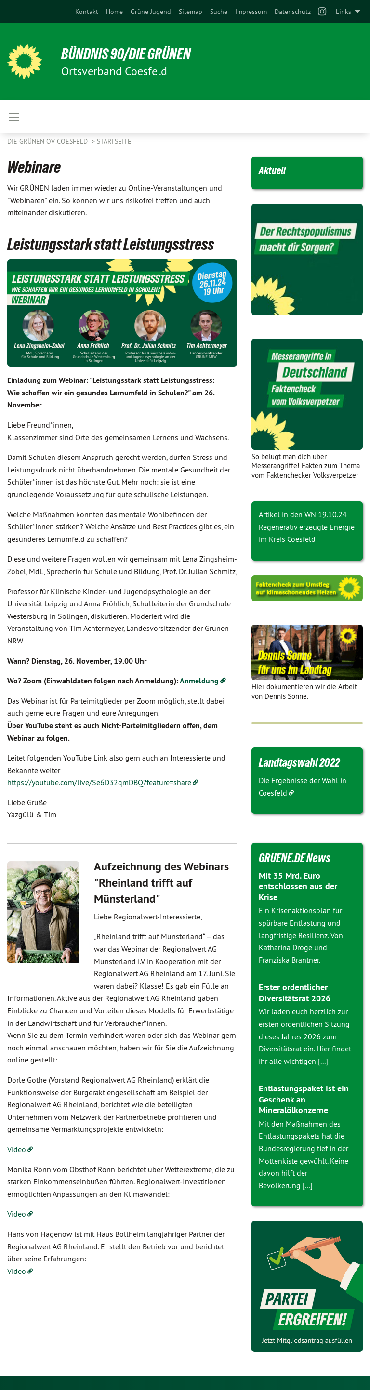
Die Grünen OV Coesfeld (48, 141)
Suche (218, 11)
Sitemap (190, 11)
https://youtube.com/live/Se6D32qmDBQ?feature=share (99, 782)
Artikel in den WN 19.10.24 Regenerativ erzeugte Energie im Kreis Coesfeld (307, 527)
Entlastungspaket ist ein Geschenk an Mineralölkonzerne (304, 1099)
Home (114, 11)
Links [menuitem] (343, 11)
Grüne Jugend (151, 11)
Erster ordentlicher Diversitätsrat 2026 (294, 993)
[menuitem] (86, 11)
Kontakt (86, 11)
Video (16, 1149)
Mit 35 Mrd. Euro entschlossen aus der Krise (298, 886)
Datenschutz (293, 11)
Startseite (114, 141)
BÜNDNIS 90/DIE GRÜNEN (126, 54)
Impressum (251, 11)
